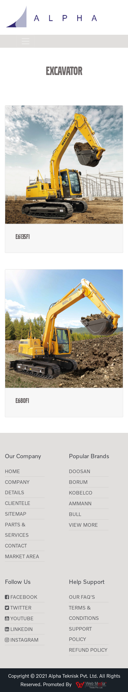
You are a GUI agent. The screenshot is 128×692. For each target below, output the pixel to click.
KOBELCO (80, 493)
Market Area (22, 556)
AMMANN (80, 503)
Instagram (21, 640)
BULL (75, 514)
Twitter (18, 607)
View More (83, 525)
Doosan (79, 471)
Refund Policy (88, 650)
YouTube (19, 618)
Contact (16, 545)
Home (12, 471)
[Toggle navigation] (25, 41)
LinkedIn (19, 629)
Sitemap (15, 514)
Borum (78, 482)
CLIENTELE (17, 503)
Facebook (21, 597)
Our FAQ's (82, 597)
